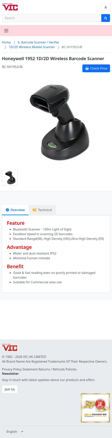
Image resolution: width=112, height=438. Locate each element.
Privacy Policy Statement (20, 369)
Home (6, 42)
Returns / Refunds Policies (57, 369)
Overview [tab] (15, 210)
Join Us (10, 389)
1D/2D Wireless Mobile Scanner (32, 47)
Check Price (96, 68)
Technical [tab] (42, 210)
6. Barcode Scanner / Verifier (38, 42)
